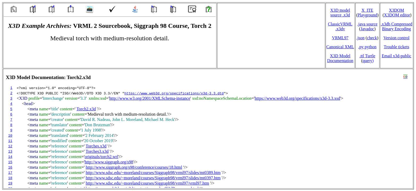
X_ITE (367, 10)
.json (360, 38)
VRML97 (340, 38)
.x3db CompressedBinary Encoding (396, 26)
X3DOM (396, 10)
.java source (367, 24)
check (372, 38)
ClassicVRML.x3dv (340, 26)
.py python (367, 47)
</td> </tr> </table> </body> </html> (208, 129)
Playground (367, 15)
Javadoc (367, 29)
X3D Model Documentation (340, 58)
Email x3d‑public (396, 56)
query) (368, 60)
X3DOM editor (397, 15)
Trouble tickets (396, 47)
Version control (396, 38)
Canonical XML (340, 47)
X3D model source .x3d (340, 12)
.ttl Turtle (367, 56)
